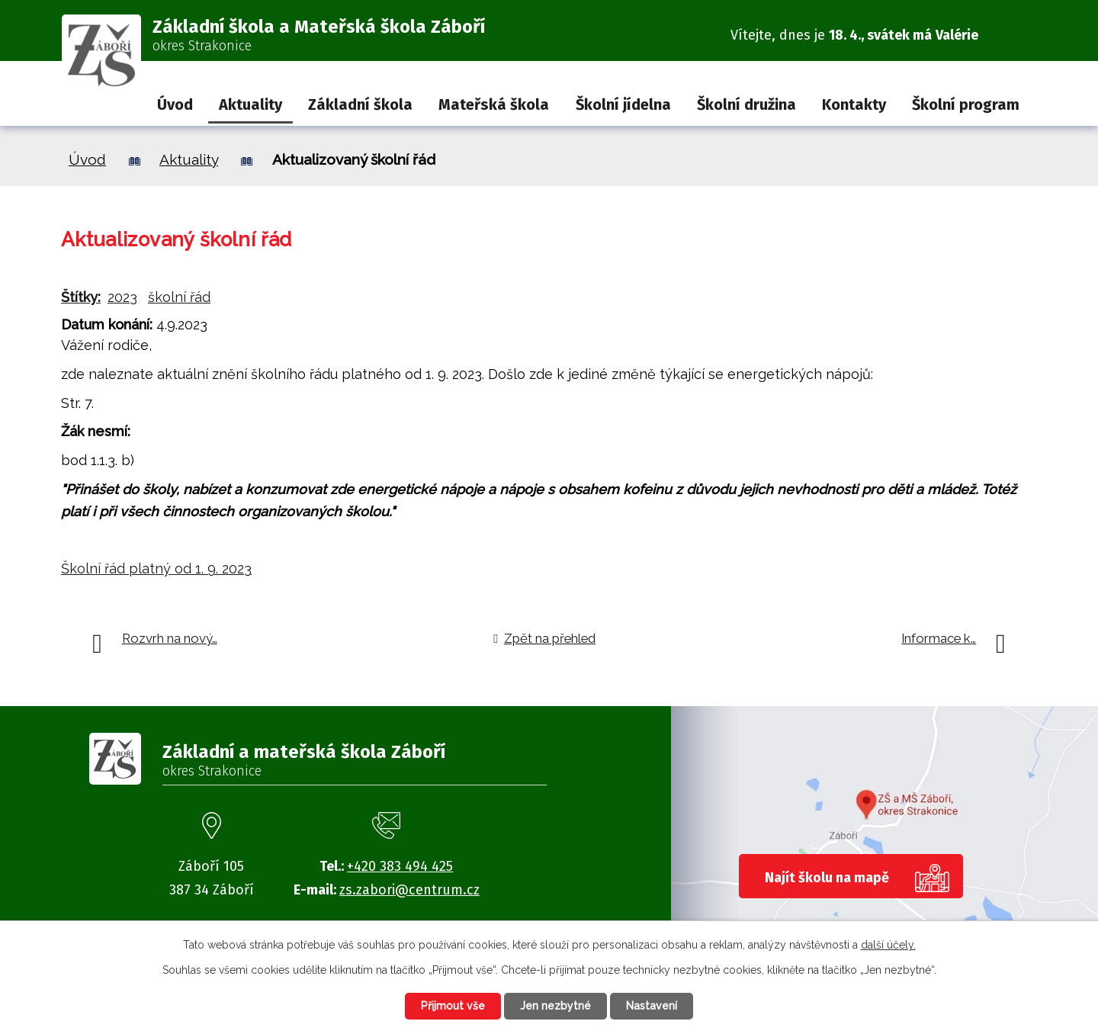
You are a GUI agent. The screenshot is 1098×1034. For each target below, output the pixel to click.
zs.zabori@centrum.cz (409, 889)
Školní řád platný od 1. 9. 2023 (156, 568)
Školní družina (746, 104)
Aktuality (250, 104)
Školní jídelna (623, 104)
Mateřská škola (493, 104)
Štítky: (81, 297)
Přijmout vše (453, 1006)
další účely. (888, 945)
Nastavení (651, 1006)
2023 (122, 297)
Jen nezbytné (555, 1006)
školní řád (179, 297)
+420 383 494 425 (400, 866)
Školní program (965, 104)
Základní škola (360, 104)
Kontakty (854, 104)
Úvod (175, 104)
